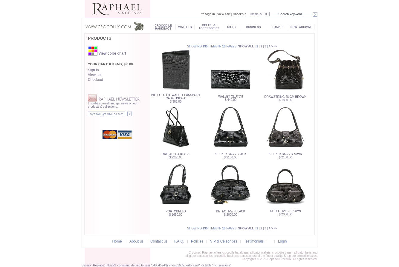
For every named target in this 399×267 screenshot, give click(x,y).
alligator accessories (199, 255)
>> (275, 46)
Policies (197, 241)
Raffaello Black (175, 154)
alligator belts (303, 252)
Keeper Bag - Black (231, 154)
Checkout (240, 14)
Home (117, 241)
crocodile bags (281, 252)
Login (282, 241)
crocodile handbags (235, 252)
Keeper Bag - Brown (285, 154)
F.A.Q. (179, 241)
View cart (223, 14)
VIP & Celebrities (223, 241)
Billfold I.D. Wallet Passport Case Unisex (175, 96)
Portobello (176, 211)
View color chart (107, 53)
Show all (246, 46)
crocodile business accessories (235, 255)
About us (136, 241)
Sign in (210, 14)
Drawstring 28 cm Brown (286, 96)
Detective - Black (230, 211)
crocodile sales (307, 255)
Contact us (158, 241)
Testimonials (254, 241)
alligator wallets (260, 252)
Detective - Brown (285, 211)
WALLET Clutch (230, 96)
